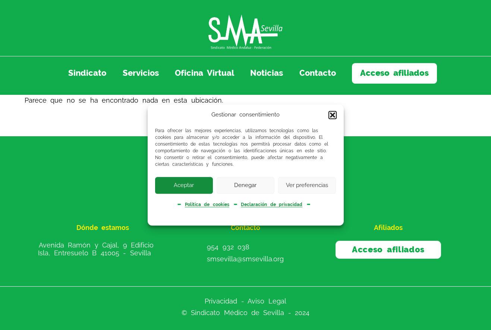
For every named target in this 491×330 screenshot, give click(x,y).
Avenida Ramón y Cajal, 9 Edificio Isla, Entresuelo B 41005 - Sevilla (96, 249)
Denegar (245, 185)
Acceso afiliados (394, 73)
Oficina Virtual (204, 73)
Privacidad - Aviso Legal (245, 301)
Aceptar (184, 185)
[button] (332, 115)
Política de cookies (207, 205)
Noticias (266, 73)
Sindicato (87, 73)
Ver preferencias (307, 185)
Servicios (141, 73)
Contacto (317, 73)
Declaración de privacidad (271, 205)
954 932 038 (228, 246)
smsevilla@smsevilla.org (245, 259)
